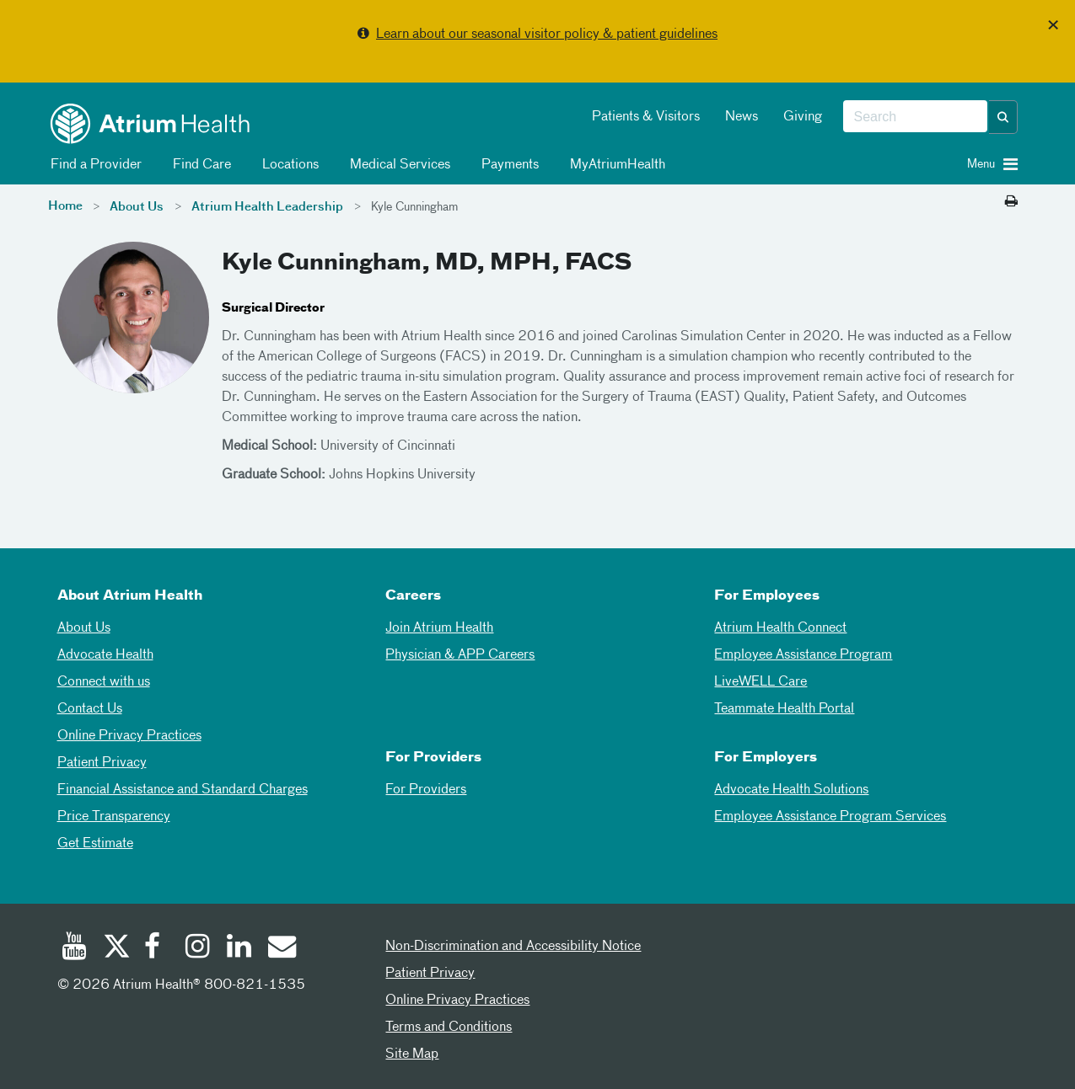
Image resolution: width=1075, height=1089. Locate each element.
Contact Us (89, 709)
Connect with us (103, 682)
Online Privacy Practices (129, 736)
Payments (507, 165)
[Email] (281, 948)
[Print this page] (1011, 202)
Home (65, 206)
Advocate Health (105, 655)
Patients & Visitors (646, 117)
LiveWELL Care (760, 682)
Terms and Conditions (448, 1027)
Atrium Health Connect (780, 628)
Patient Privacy (102, 763)
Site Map (411, 1054)
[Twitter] (115, 948)
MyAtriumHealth (614, 165)
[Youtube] (74, 948)
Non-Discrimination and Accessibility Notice (513, 946)
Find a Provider (93, 165)
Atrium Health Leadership (267, 207)
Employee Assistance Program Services (830, 817)
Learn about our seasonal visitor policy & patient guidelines (547, 34)
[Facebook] (157, 948)
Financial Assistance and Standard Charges (182, 790)
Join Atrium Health (439, 628)
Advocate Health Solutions (791, 790)
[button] (1003, 117)
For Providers (425, 790)
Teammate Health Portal (784, 709)
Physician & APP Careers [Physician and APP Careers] (460, 655)
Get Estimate (95, 844)
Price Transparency (113, 817)
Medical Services (397, 165)
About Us (137, 207)
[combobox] (915, 117)
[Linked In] (239, 948)
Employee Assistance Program (803, 655)
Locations (287, 165)
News (741, 117)
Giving (802, 117)
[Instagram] (198, 948)
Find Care (199, 165)
